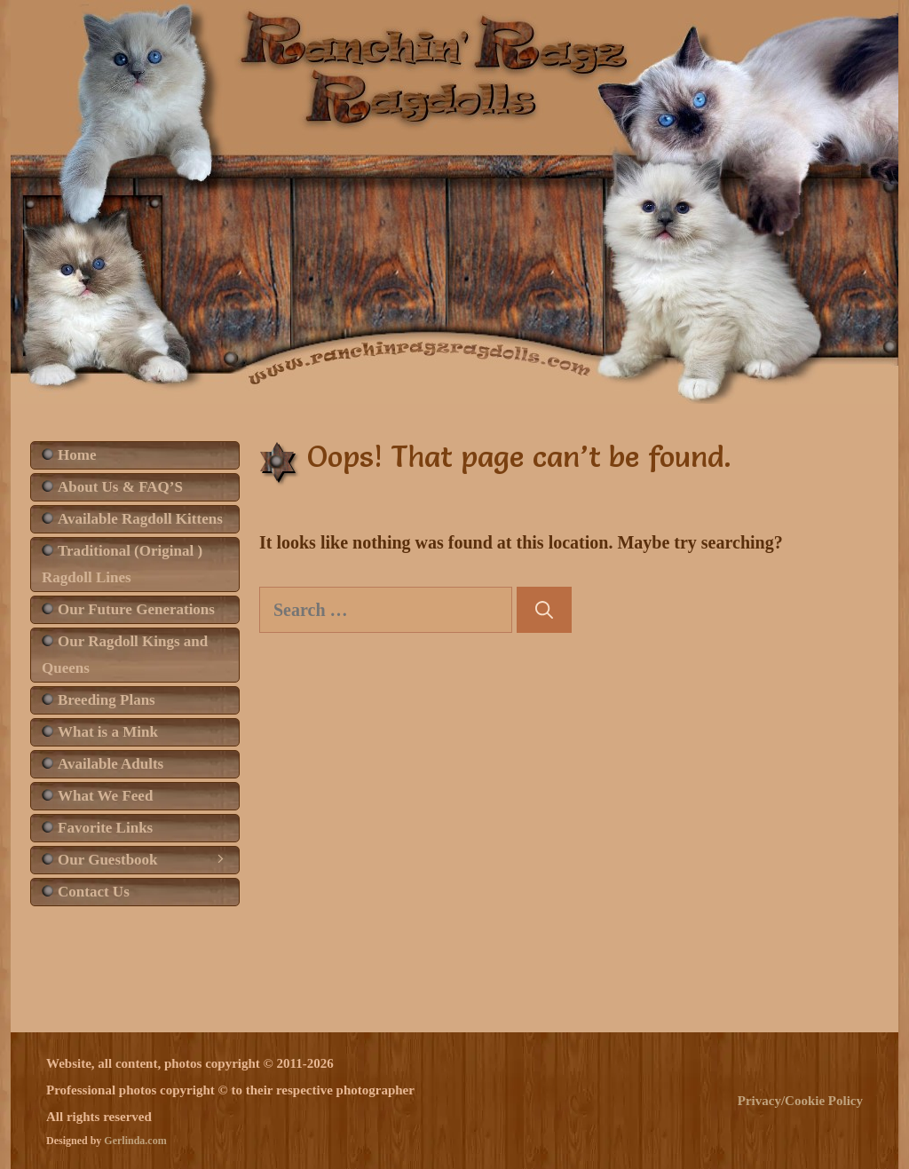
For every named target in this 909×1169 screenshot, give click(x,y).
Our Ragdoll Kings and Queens (125, 654)
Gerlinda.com (135, 1140)
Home (77, 454)
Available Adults (110, 763)
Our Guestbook (148, 860)
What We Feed (105, 795)
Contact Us (94, 891)
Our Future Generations (136, 609)
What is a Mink (108, 731)
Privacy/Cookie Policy (800, 1101)
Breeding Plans (106, 699)
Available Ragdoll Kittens (140, 518)
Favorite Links (105, 827)
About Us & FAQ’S (120, 486)
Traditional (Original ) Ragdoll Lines (122, 564)
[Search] (544, 610)
